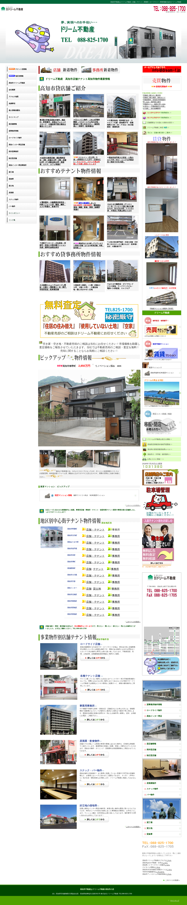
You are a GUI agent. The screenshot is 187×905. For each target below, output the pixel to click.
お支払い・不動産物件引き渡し (154, 106)
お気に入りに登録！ (153, 459)
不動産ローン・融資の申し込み (154, 104)
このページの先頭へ (132, 622)
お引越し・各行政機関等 (152, 108)
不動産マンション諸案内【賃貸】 (162, 308)
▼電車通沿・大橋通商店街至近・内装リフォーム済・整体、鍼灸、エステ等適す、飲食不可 (53, 204)
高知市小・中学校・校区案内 (156, 454)
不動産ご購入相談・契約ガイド (154, 97)
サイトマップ (174, 900)
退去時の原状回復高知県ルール (157, 449)
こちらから (160, 872)
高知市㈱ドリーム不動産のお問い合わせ (161, 69)
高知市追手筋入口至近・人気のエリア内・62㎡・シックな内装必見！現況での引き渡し (120, 160)
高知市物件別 (74, 639)
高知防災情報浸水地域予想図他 (157, 444)
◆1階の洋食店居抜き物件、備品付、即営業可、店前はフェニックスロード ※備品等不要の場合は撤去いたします (53, 123)
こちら (169, 860)
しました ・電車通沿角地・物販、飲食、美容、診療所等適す (87, 206)
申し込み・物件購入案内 (152, 102)
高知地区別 (76, 523)
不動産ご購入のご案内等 (151, 95)
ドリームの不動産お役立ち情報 (157, 439)
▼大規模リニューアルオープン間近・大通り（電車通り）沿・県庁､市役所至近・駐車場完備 (53, 287)
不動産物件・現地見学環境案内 (154, 100)
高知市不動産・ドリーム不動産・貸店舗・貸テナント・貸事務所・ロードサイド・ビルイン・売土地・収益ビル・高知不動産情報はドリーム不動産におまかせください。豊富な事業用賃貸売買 (40, 8)
